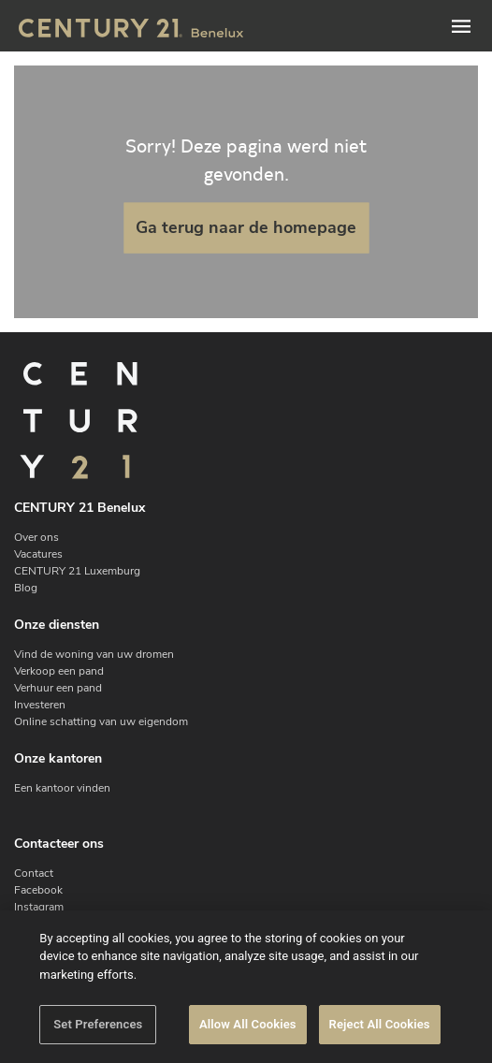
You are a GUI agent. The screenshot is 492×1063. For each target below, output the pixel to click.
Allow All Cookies (248, 1024)
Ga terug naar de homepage (246, 227)
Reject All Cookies (379, 1024)
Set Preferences (97, 1024)
